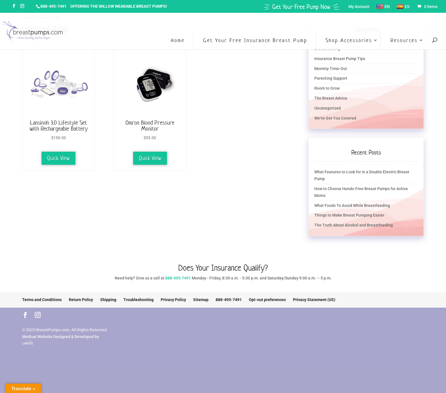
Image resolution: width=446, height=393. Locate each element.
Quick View (58, 158)
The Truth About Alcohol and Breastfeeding (353, 225)
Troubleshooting (138, 299)
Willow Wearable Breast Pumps (132, 6)
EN (383, 7)
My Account (358, 7)
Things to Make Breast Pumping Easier (349, 215)
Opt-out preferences (267, 299)
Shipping (108, 299)
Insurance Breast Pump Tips (339, 58)
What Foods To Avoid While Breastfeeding (352, 205)
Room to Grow (327, 88)
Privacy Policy (173, 299)
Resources (404, 40)
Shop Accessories (349, 40)
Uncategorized (327, 108)
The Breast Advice (330, 98)
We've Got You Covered (335, 118)
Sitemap (200, 299)
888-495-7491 (53, 6)
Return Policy (81, 299)
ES (403, 7)
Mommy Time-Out (330, 68)
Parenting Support (330, 78)
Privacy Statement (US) (314, 299)
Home (178, 40)
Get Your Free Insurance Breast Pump (255, 40)
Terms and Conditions (42, 299)
